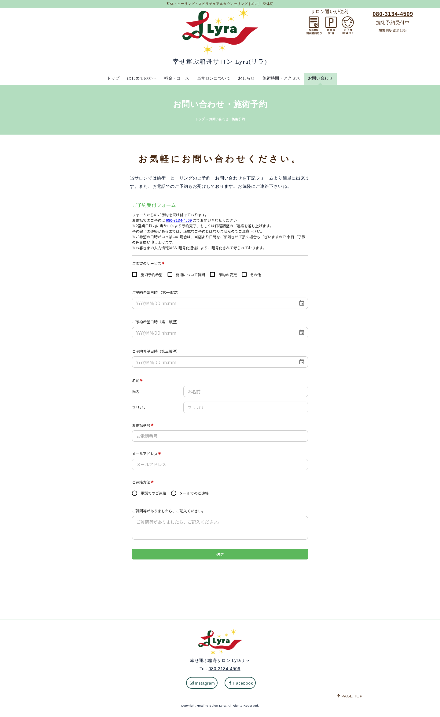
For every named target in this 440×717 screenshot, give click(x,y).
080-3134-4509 (393, 14)
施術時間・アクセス (283, 78)
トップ (109, 78)
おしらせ (247, 78)
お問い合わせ (324, 78)
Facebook (240, 684)
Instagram (202, 684)
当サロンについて (213, 78)
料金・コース (174, 78)
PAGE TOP (349, 697)
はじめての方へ (138, 78)
